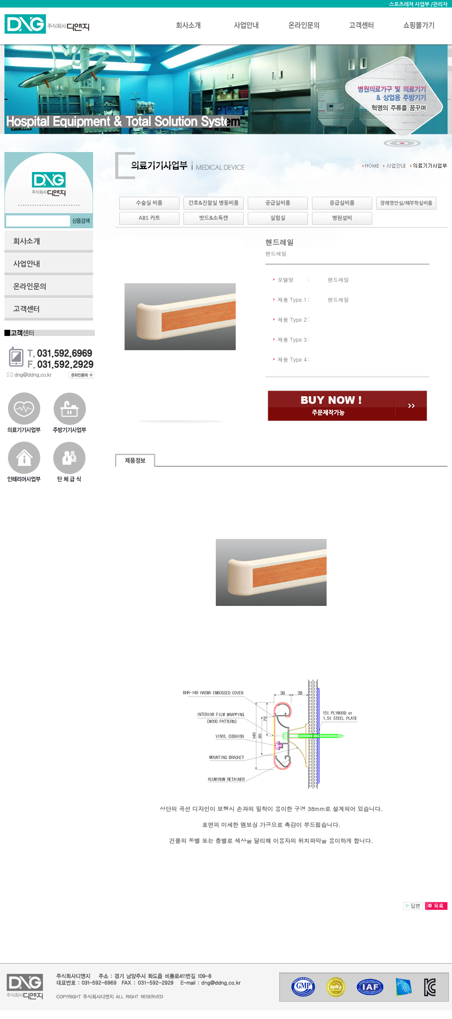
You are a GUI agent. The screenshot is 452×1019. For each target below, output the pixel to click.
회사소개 (26, 241)
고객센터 (26, 309)
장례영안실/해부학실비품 (406, 203)
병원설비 (342, 218)
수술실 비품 (149, 203)
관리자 (440, 4)
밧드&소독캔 (213, 218)
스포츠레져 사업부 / (411, 4)
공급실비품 (277, 203)
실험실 (277, 218)
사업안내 (26, 264)
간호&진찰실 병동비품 (213, 203)
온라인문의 (30, 286)
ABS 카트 (149, 218)
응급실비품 (342, 203)
